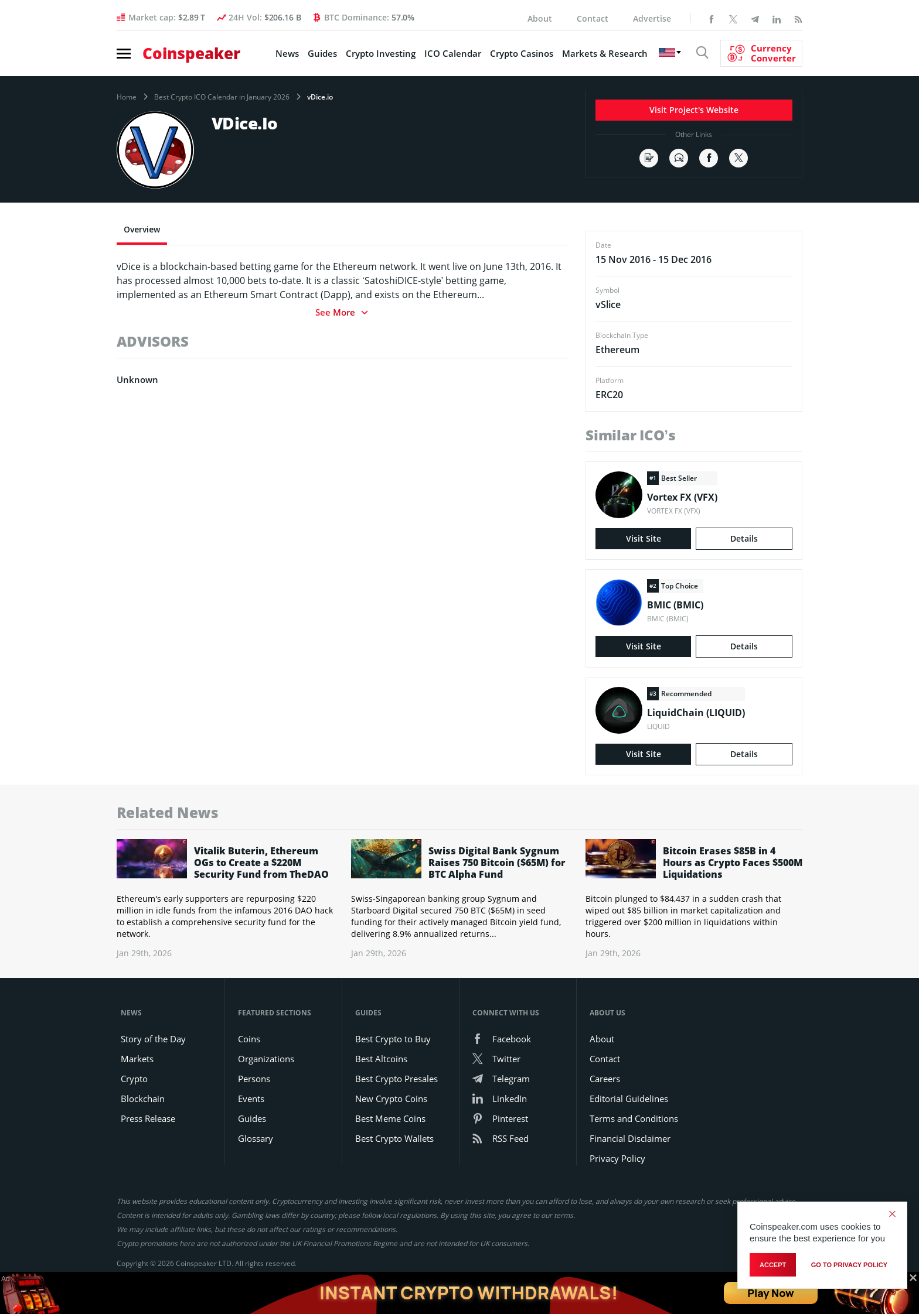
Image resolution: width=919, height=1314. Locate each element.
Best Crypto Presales (396, 1078)
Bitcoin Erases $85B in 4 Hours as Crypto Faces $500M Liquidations (732, 862)
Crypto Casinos (521, 53)
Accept (773, 1264)
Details (744, 538)
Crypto (134, 1078)
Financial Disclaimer (630, 1138)
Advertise (652, 18)
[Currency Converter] (761, 53)
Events (251, 1098)
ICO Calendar (452, 53)
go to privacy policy (849, 1264)
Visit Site (643, 538)
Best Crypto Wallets (394, 1138)
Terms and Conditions (634, 1118)
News (287, 53)
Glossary (255, 1138)
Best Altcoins (381, 1059)
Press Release (148, 1118)
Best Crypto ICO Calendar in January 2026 (222, 97)
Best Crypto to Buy (393, 1039)
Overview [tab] (142, 229)
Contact (592, 18)
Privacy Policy (617, 1158)
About (539, 18)
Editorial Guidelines (629, 1098)
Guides (322, 53)
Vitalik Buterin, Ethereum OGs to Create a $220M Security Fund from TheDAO (261, 862)
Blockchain (143, 1098)
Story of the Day (153, 1039)
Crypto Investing (381, 53)
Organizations (266, 1059)
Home (127, 97)
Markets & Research (605, 53)
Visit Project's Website (693, 109)
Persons (254, 1078)
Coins (249, 1039)
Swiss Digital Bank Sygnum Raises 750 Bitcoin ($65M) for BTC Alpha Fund (497, 862)
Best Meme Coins (390, 1118)
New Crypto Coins (391, 1098)
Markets (137, 1059)
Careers (605, 1078)
